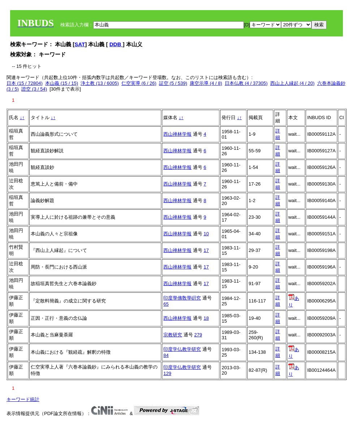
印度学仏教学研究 (182, 349)
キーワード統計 (23, 399)
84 (165, 355)
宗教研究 (172, 334)
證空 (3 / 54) (34, 89)
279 (198, 334)
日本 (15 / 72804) (25, 83)
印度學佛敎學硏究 (182, 298)
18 (205, 318)
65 (165, 304)
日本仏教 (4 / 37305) (246, 83)
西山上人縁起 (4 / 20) (292, 83)
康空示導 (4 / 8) (206, 83)
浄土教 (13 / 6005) (100, 83)
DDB (116, 44)
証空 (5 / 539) (173, 83)
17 (205, 250)
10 (205, 233)
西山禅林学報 (177, 134)
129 (167, 373)
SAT (79, 44)
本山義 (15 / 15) (61, 83)
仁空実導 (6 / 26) (138, 83)
